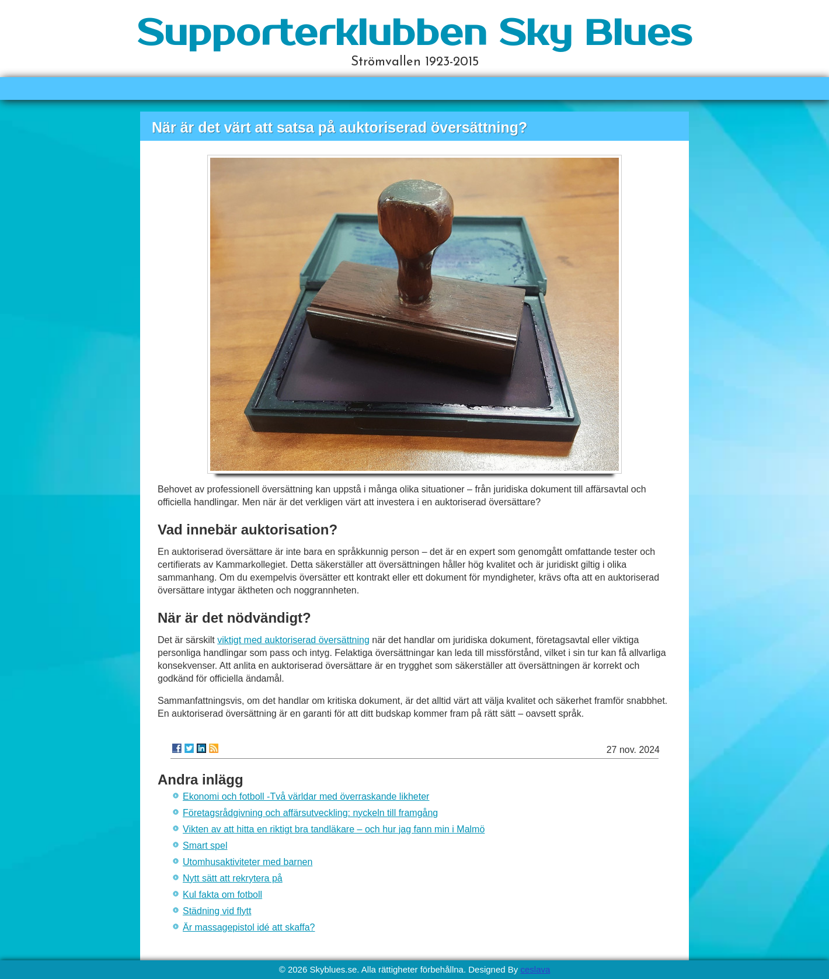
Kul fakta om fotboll (222, 895)
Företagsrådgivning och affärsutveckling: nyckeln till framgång (310, 813)
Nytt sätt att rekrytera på (233, 878)
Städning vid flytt (217, 911)
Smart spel (205, 845)
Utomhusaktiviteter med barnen (247, 862)
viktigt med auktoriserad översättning (293, 640)
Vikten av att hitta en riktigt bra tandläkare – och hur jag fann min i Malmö (334, 829)
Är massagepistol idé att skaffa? (249, 927)
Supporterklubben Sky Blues (414, 33)
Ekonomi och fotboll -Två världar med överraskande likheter (306, 796)
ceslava (535, 969)
